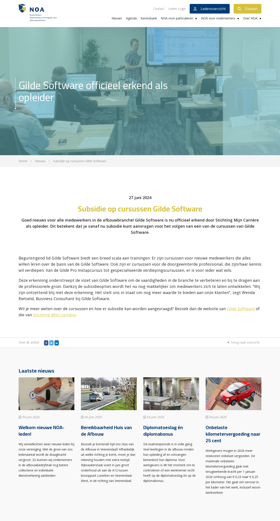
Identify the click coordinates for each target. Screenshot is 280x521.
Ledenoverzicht (210, 8)
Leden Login (177, 9)
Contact (158, 9)
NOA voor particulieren (177, 18)
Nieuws (117, 18)
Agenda (131, 18)
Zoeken (247, 8)
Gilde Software (241, 308)
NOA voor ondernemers (218, 18)
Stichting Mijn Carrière (54, 314)
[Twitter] (51, 343)
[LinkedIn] (56, 343)
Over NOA (250, 18)
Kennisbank (149, 18)
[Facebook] (46, 343)
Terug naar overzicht (243, 342)
